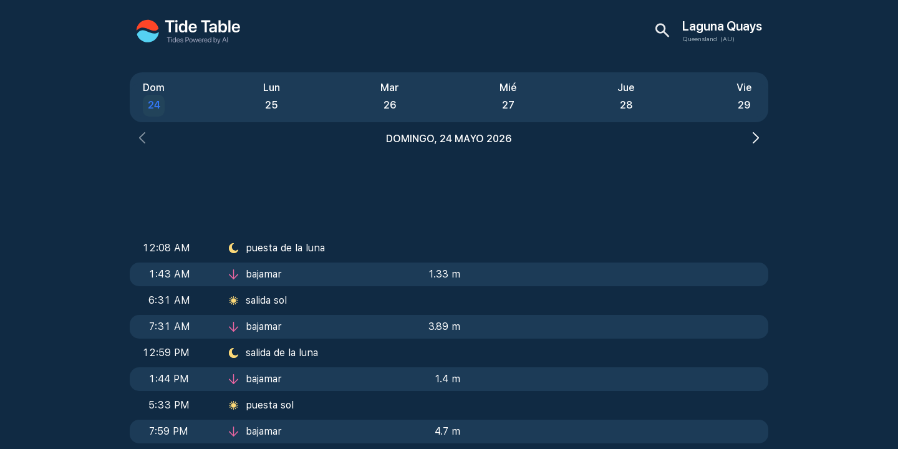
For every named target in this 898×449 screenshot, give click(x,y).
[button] (142, 139)
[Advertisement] (449, 187)
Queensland (699, 38)
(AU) (727, 38)
